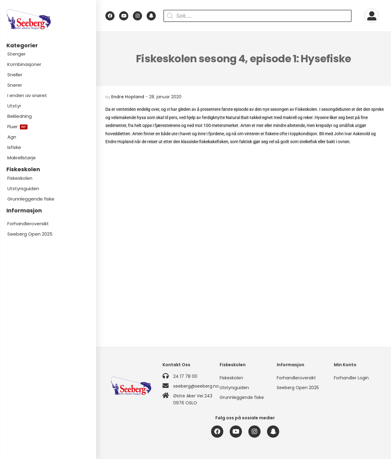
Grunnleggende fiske (30, 199)
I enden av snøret (27, 95)
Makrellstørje (21, 157)
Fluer (17, 126)
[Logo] (48, 19)
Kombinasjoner (24, 64)
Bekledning (19, 116)
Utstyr (14, 106)
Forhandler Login (351, 378)
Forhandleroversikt (28, 223)
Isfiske (14, 147)
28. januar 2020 (165, 97)
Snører (14, 85)
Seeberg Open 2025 (30, 234)
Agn (11, 137)
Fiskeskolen (19, 178)
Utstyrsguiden (23, 188)
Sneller (14, 74)
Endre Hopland (127, 97)
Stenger (16, 54)
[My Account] (371, 16)
